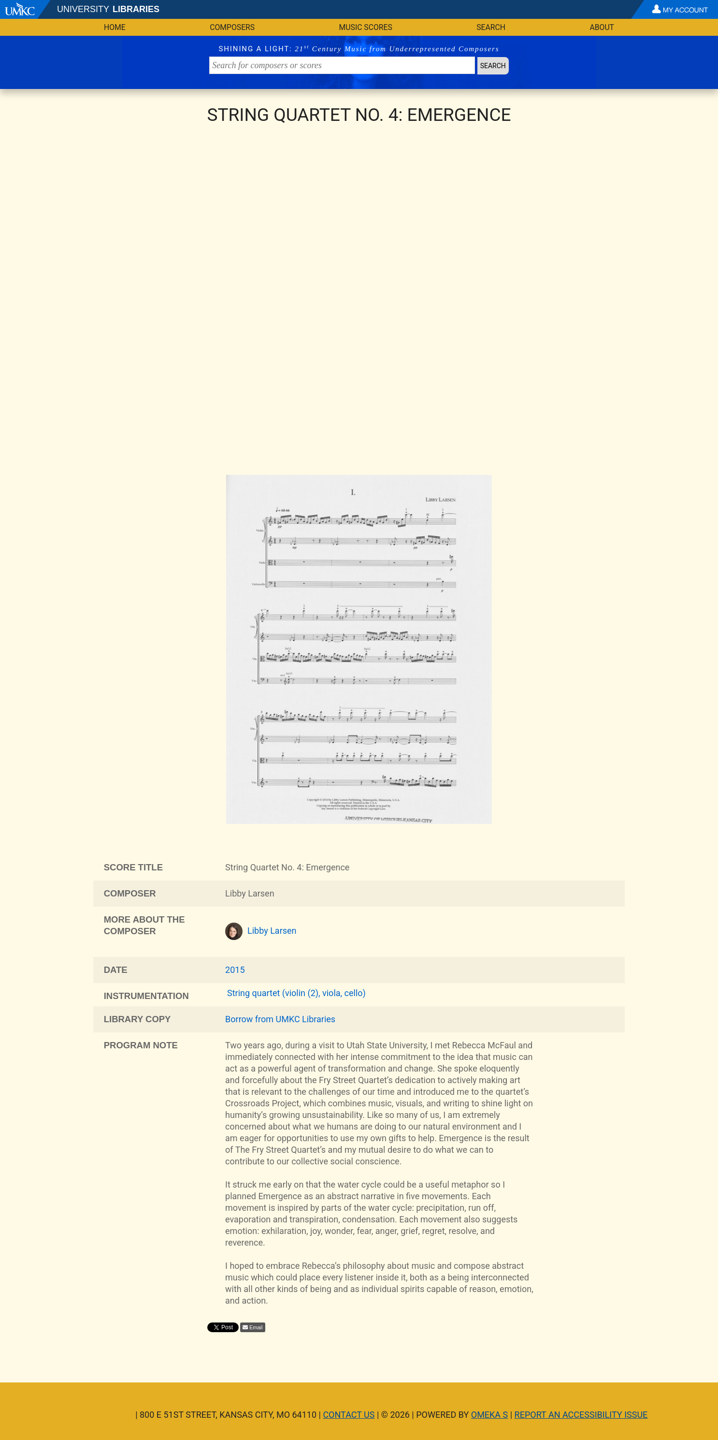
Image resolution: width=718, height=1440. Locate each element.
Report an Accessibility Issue (581, 1415)
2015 (234, 970)
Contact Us (348, 1415)
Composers (232, 27)
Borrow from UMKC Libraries (280, 1019)
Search (490, 27)
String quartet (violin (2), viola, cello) (296, 993)
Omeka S (489, 1415)
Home (115, 27)
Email (256, 1327)
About (601, 27)
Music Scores (365, 27)
